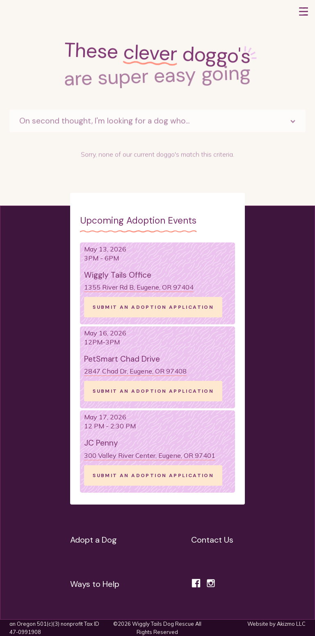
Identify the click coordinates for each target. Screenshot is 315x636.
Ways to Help (94, 584)
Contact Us (212, 539)
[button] (303, 11)
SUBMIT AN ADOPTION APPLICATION (153, 307)
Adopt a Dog (93, 539)
